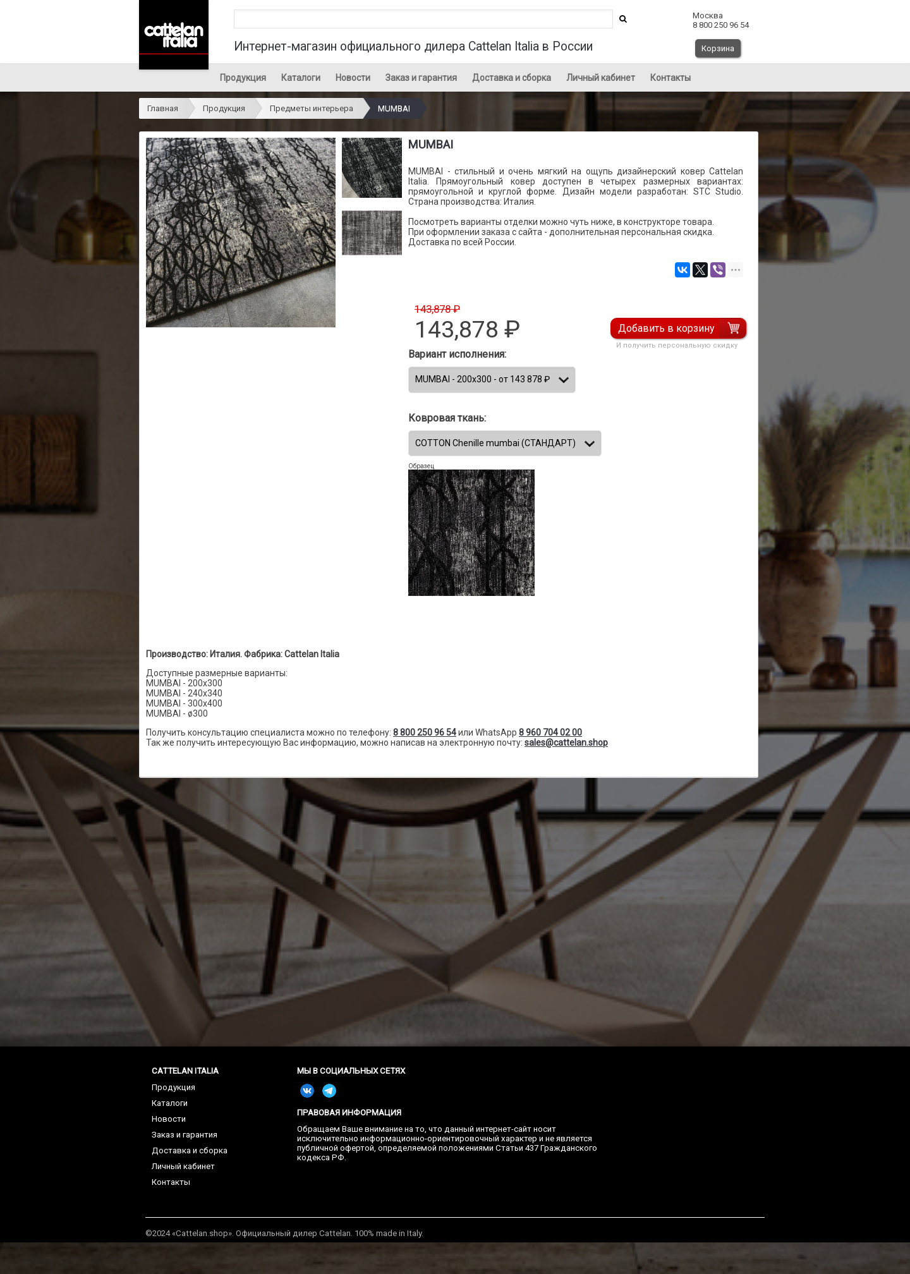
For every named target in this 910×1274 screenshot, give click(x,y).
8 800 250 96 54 (424, 732)
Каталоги (300, 78)
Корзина (717, 48)
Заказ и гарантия (421, 78)
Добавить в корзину (667, 328)
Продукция (243, 78)
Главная (162, 108)
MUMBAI (394, 108)
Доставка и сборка (511, 78)
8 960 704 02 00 (550, 732)
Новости (353, 78)
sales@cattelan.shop (566, 742)
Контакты (670, 78)
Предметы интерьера (311, 108)
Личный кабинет (600, 78)
